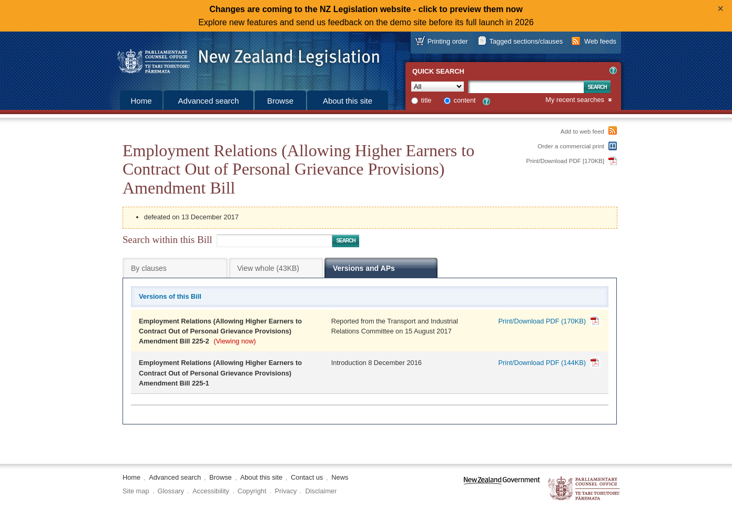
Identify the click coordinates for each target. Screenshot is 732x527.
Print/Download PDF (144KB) (542, 363)
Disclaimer (321, 491)
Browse (280, 100)
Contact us (307, 477)
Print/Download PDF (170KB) (542, 321)
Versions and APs (364, 268)
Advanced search (208, 100)
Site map (136, 491)
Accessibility (210, 491)
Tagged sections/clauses (526, 41)
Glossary (171, 491)
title (426, 100)
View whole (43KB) (268, 268)
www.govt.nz (502, 488)
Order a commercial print (570, 146)
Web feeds (600, 41)
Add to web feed (582, 131)
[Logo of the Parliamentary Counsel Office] (243, 58)
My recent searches (574, 100)
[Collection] (437, 87)
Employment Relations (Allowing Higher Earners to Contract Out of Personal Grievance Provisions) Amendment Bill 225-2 (220, 331)
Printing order (448, 41)
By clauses (149, 268)
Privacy (286, 491)
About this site (347, 100)
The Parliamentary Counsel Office (584, 488)
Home (140, 100)
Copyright (252, 491)
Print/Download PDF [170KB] (565, 161)
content (465, 100)
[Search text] (526, 86)
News (339, 477)
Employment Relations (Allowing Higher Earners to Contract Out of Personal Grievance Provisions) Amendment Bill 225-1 (220, 373)
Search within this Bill (167, 239)
